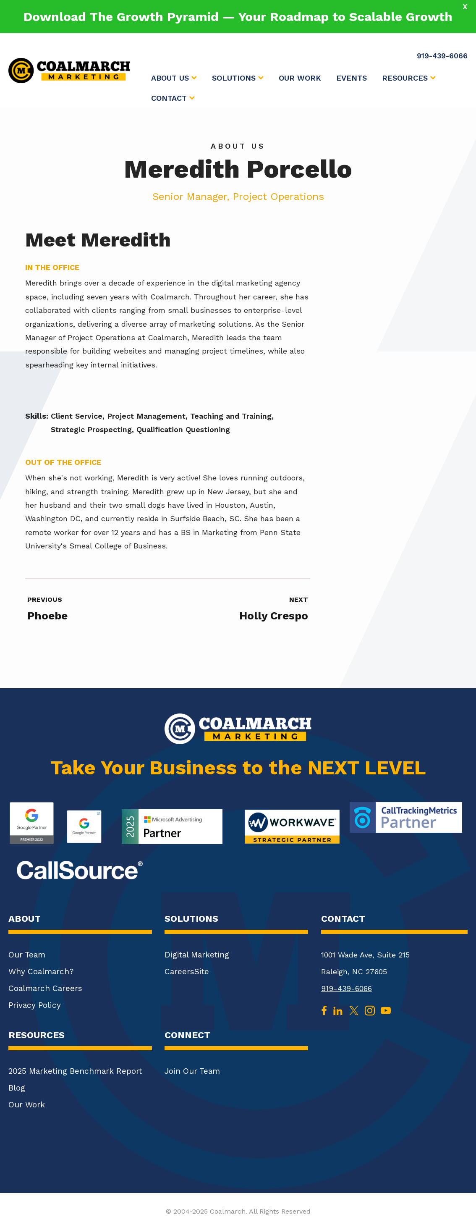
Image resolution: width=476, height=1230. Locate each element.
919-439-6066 (346, 988)
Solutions (238, 78)
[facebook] (324, 1010)
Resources (409, 78)
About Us (174, 78)
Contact (173, 98)
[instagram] (370, 1010)
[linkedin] (338, 1010)
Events (351, 77)
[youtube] (386, 1010)
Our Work (300, 77)
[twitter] (354, 1010)
